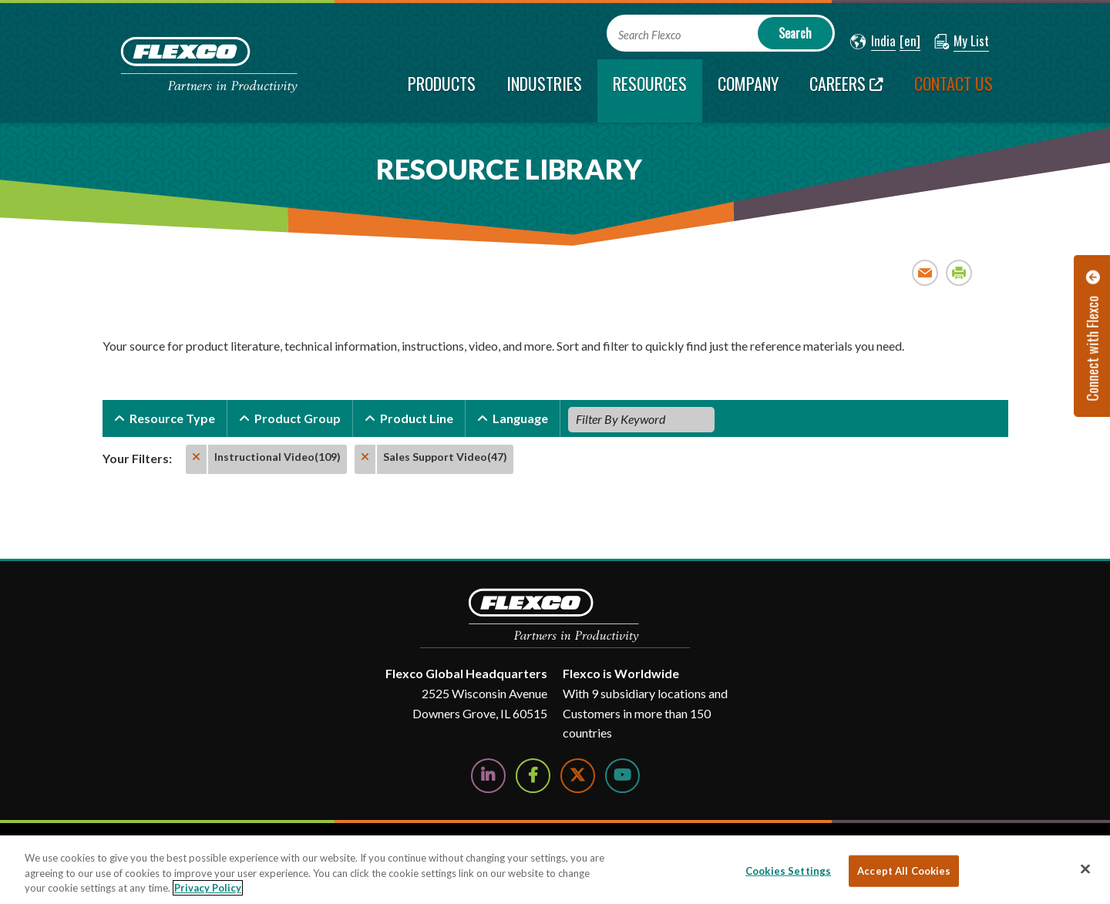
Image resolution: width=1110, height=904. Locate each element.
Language (520, 418)
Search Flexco (649, 35)
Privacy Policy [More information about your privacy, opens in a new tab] (207, 888)
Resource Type (172, 418)
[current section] (649, 91)
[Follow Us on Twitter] (577, 775)
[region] (555, 869)
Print (959, 272)
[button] (873, 41)
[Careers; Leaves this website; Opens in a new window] (846, 91)
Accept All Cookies (903, 870)
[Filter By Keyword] (641, 419)
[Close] (1085, 869)
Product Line (416, 418)
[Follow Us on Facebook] (533, 775)
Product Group (297, 418)
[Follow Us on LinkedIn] (488, 775)
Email (925, 272)
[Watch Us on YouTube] (622, 775)
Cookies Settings (788, 870)
